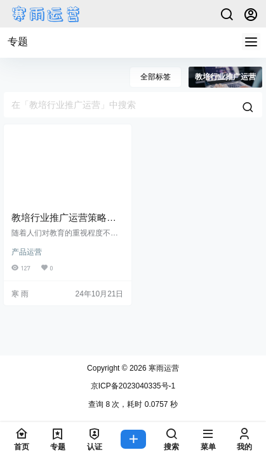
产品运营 (26, 252)
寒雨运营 (163, 368)
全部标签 (155, 76)
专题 (18, 41)
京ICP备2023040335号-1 (133, 385)
